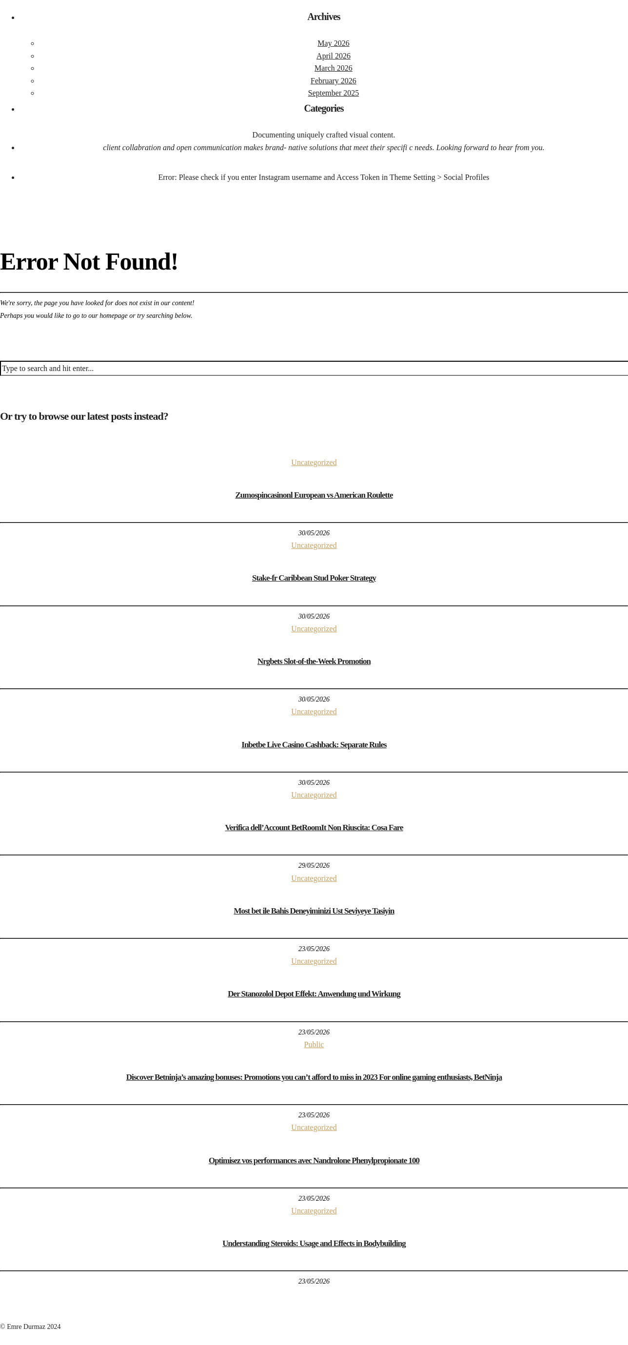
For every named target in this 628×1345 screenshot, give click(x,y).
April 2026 (333, 56)
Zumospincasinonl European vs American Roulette (313, 495)
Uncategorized (313, 462)
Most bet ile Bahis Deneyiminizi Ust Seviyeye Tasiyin (314, 911)
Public (314, 1044)
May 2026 (333, 43)
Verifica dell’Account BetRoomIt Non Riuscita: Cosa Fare (314, 827)
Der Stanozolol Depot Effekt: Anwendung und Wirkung (314, 993)
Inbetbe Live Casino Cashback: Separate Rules (313, 744)
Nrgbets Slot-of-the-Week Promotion (314, 661)
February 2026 (333, 81)
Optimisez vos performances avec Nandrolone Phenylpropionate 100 (314, 1160)
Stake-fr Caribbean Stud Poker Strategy (314, 578)
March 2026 (333, 68)
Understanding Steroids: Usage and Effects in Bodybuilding (313, 1243)
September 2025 (333, 93)
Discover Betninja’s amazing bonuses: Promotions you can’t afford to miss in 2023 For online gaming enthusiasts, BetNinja (314, 1077)
